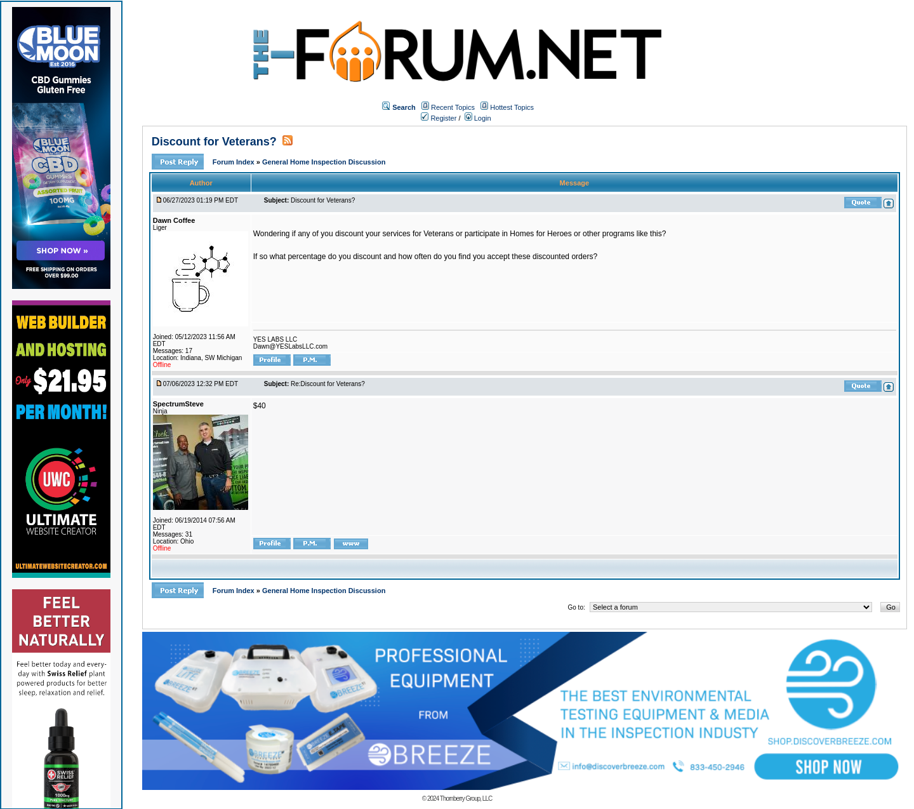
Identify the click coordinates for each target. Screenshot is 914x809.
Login (478, 118)
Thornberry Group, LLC (466, 798)
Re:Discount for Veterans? (328, 383)
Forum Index (234, 162)
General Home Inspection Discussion (323, 162)
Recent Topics (453, 107)
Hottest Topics (512, 107)
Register (438, 118)
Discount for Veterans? (214, 141)
